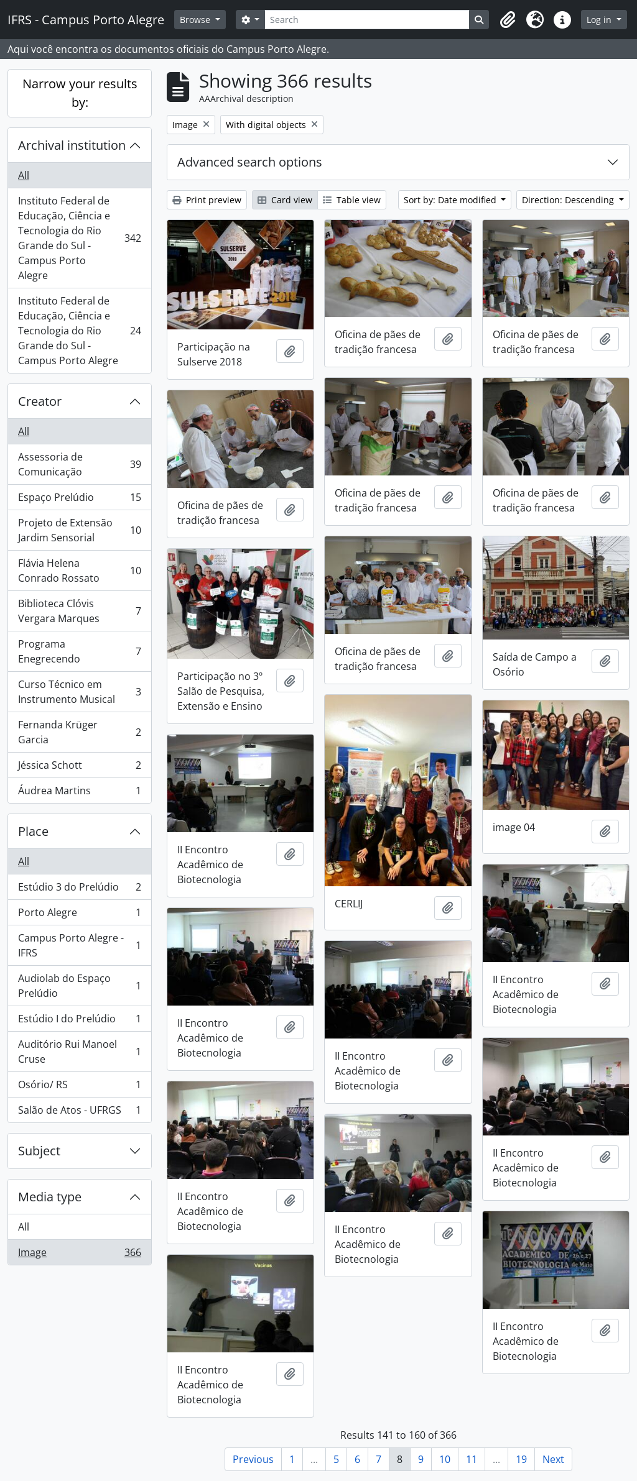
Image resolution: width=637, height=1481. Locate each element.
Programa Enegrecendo (79, 651)
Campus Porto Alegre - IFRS (79, 945)
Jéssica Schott (79, 768)
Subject (39, 1150)
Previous (253, 1459)
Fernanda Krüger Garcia (79, 732)
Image (79, 1255)
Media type (49, 1196)
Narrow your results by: (79, 93)
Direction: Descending (569, 200)
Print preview (206, 200)
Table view (352, 200)
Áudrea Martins (79, 793)
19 (521, 1459)
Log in (600, 19)
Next (553, 1459)
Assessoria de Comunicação (79, 464)
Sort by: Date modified (451, 200)
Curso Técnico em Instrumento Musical (79, 691)
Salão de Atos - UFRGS (79, 1112)
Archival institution (72, 145)
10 (444, 1459)
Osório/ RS (79, 1087)
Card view (285, 200)
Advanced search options (249, 162)
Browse (196, 19)
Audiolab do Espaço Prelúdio (79, 985)
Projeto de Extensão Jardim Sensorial (79, 530)
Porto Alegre (79, 915)
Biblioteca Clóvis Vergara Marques (79, 611)
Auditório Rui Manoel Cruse (79, 1051)
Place (33, 831)
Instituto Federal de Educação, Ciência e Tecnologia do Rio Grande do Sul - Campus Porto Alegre (79, 238)
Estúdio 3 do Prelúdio (79, 889)
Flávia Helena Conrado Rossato (79, 570)
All (23, 175)
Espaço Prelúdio (79, 500)
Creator (40, 401)
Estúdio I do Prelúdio (79, 1021)
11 (471, 1459)
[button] (507, 20)
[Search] (367, 19)
